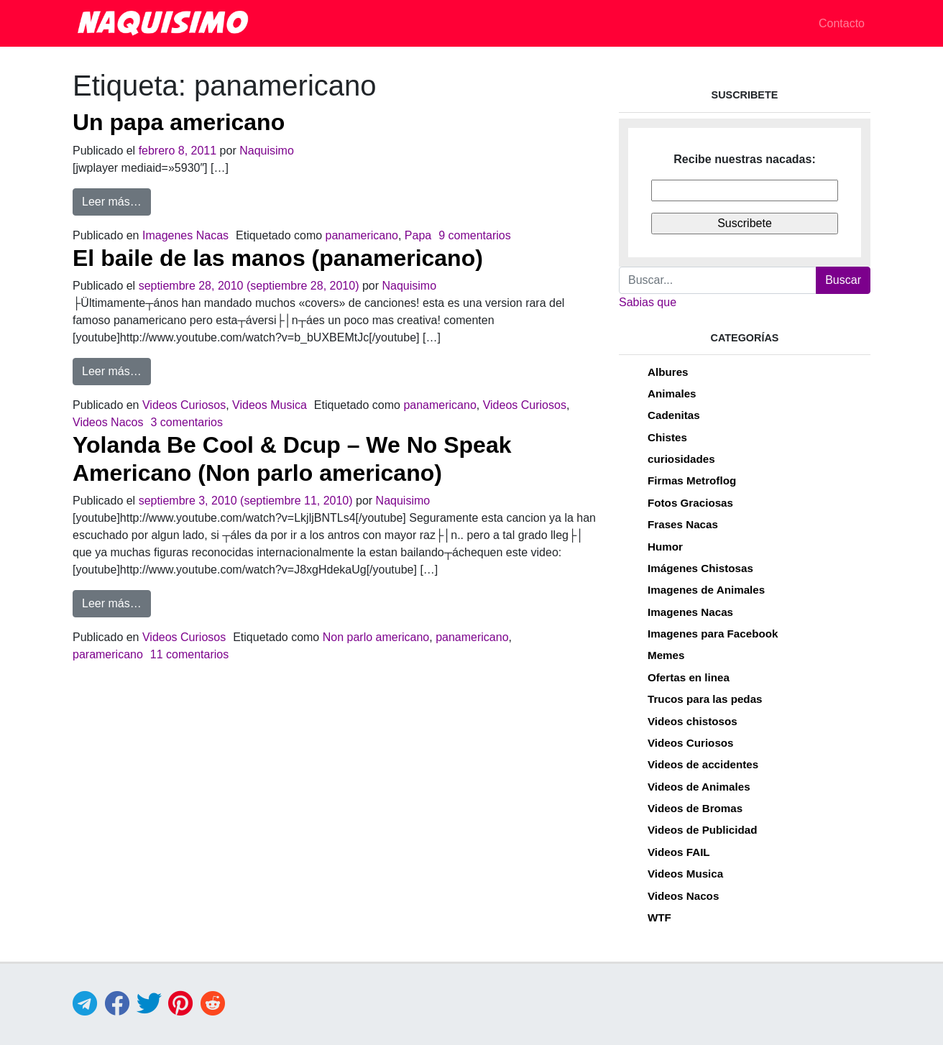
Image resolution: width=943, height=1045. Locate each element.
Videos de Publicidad (702, 830)
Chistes (667, 437)
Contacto (842, 23)
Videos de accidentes (703, 764)
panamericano (362, 235)
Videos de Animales (699, 787)
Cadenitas (674, 415)
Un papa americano (179, 122)
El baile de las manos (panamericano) (278, 258)
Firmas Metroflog (692, 480)
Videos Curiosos (184, 405)
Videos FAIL (679, 852)
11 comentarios (189, 654)
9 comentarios (474, 235)
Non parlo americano (376, 637)
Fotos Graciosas (690, 503)
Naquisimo (266, 150)
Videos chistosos (692, 721)
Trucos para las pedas (705, 699)
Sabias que (647, 302)
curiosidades (681, 459)
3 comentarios (186, 422)
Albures (668, 372)
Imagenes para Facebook (713, 633)
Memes (666, 655)
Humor (665, 546)
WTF (659, 917)
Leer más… (116, 200)
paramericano (108, 654)
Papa (418, 235)
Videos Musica (269, 405)
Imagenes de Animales (706, 590)
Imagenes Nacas (185, 235)
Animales (672, 393)
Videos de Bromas (695, 808)
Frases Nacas (683, 524)
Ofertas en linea (689, 677)
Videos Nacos (108, 422)
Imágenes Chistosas (700, 568)
